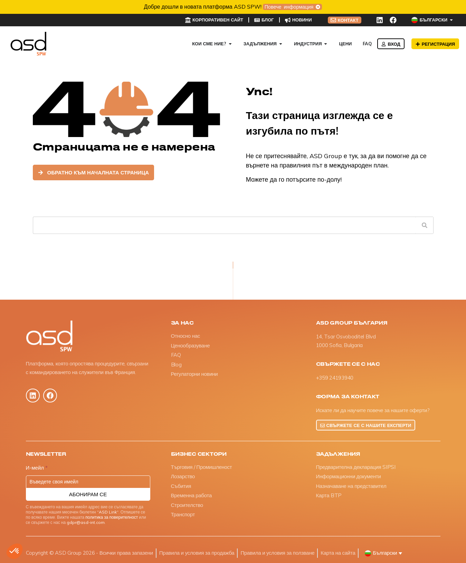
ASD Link (108, 512)
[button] (14, 551)
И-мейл (37, 468)
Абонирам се (88, 494)
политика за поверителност (111, 517)
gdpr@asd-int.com (86, 522)
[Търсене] (424, 225)
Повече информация (290, 7)
